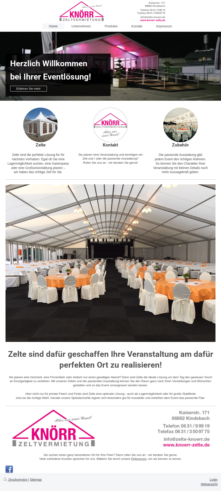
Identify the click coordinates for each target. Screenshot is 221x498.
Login (214, 479)
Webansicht (209, 484)
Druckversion (15, 479)
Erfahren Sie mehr (28, 88)
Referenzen (138, 459)
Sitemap (36, 479)
